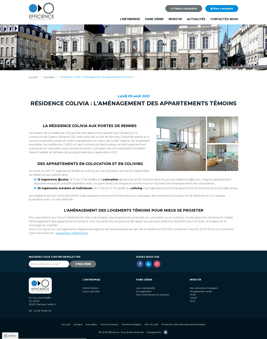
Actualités (196, 19)
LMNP (193, 297)
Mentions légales (131, 324)
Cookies (12, 289)
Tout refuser (45, 335)
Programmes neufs (201, 291)
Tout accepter (23, 335)
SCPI (192, 301)
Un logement (143, 291)
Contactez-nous (224, 19)
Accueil (33, 77)
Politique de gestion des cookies (22, 327)
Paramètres (66, 335)
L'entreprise (130, 19)
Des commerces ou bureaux (152, 294)
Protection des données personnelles (183, 324)
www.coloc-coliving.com (72, 233)
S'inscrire (83, 264)
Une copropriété (145, 288)
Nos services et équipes (204, 288)
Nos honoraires (109, 324)
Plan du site (151, 324)
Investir (175, 19)
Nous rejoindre (184, 8)
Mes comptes (222, 8)
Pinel (192, 294)
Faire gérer (154, 19)
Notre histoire (90, 288)
